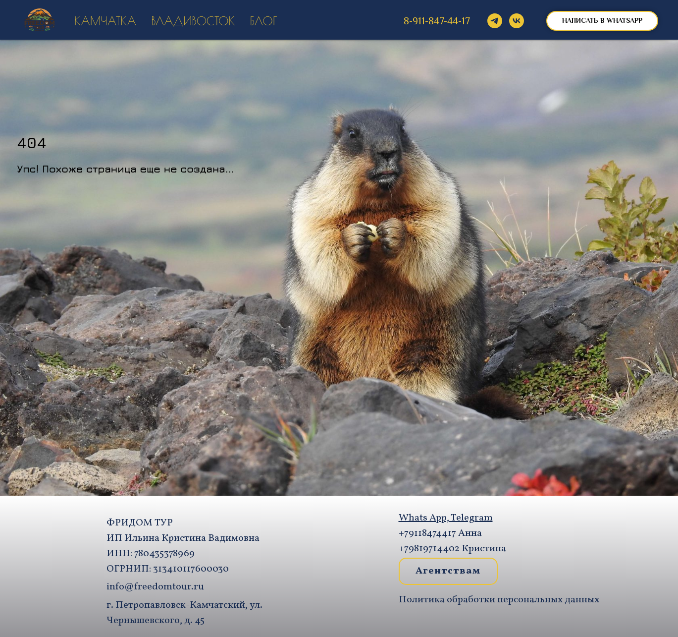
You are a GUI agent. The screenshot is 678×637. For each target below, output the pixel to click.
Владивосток (193, 21)
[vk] (516, 20)
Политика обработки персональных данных (499, 600)
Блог (263, 21)
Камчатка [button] (105, 21)
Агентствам (448, 571)
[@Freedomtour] (494, 20)
